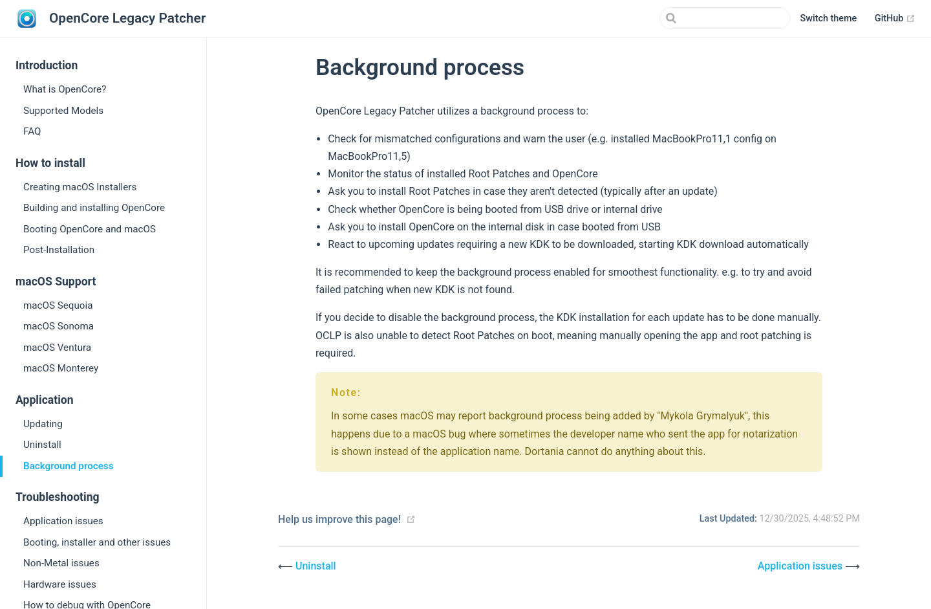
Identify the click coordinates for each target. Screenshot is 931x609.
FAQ (32, 131)
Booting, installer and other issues (97, 542)
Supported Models (63, 110)
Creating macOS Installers (79, 187)
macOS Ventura (57, 347)
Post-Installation (58, 250)
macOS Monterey (60, 368)
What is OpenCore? (64, 89)
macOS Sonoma (58, 326)
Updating (43, 424)
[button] (828, 19)
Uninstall (42, 444)
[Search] (724, 18)
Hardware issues (59, 584)
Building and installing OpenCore (94, 208)
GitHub (895, 19)
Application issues (63, 521)
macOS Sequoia (57, 305)
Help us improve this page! (339, 519)
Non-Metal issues (61, 563)
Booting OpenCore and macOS (89, 229)
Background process (68, 466)
